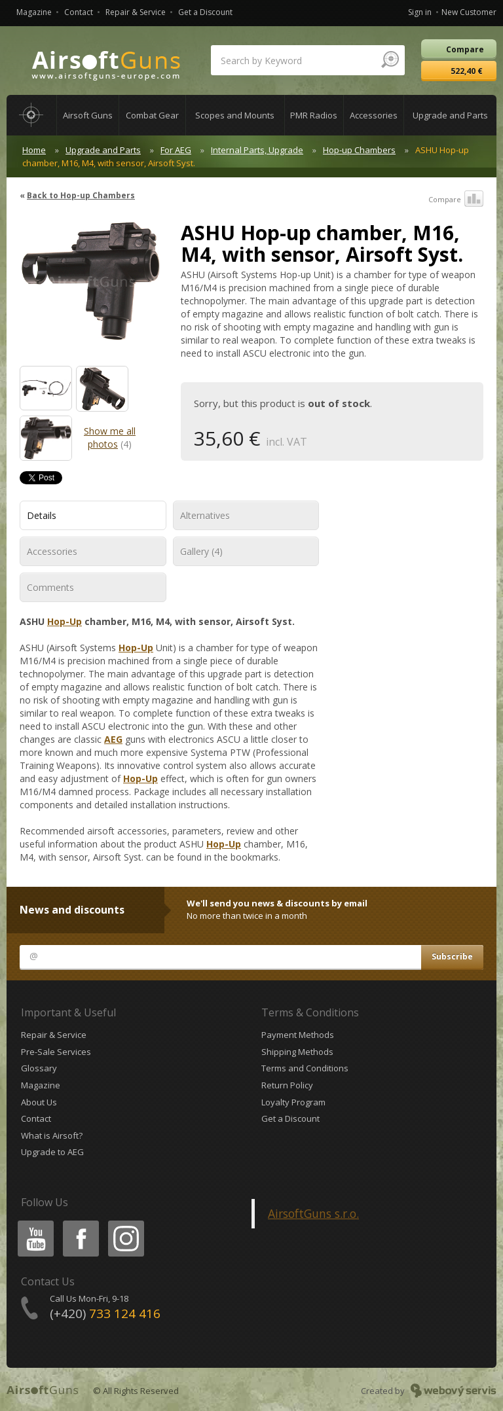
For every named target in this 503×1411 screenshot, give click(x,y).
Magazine (34, 12)
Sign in (420, 12)
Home (34, 150)
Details (41, 515)
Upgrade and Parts (103, 150)
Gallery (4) (201, 551)
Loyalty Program (293, 1102)
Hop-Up (64, 621)
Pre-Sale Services (56, 1052)
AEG (113, 739)
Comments (50, 587)
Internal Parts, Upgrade (257, 150)
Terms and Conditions (304, 1068)
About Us (39, 1102)
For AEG (175, 150)
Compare (455, 199)
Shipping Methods (297, 1052)
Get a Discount (205, 12)
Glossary (39, 1068)
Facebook (79, 1223)
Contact (78, 12)
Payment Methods (297, 1035)
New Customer (468, 12)
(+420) (105, 1313)
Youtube (32, 1223)
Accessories (52, 551)
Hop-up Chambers (359, 150)
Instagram (125, 1223)
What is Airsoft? (52, 1135)
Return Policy (287, 1085)
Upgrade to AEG (52, 1152)
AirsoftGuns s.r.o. (313, 1213)
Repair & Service (135, 12)
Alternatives (205, 515)
